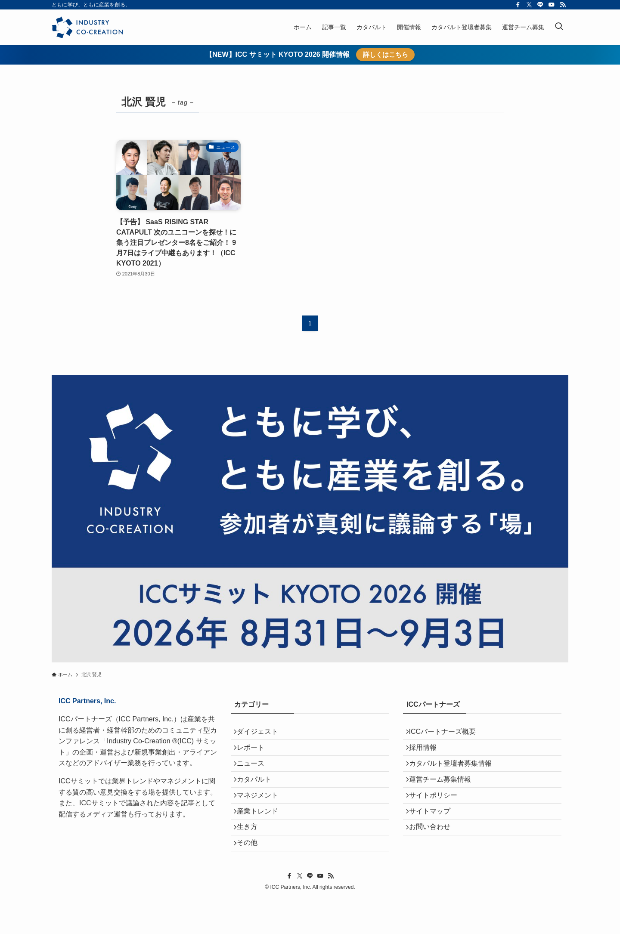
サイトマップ (434, 835)
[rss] (562, 4)
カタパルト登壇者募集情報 (454, 774)
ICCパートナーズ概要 (446, 733)
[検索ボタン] (558, 27)
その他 (251, 876)
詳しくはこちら (385, 54)
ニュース (255, 774)
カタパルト (258, 794)
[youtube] (551, 4)
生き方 (251, 856)
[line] (540, 4)
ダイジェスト (261, 733)
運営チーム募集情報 (444, 794)
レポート (255, 754)
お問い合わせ (434, 856)
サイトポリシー (437, 815)
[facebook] (518, 4)
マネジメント (261, 815)
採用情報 (427, 754)
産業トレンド (261, 835)
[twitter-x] (529, 4)
